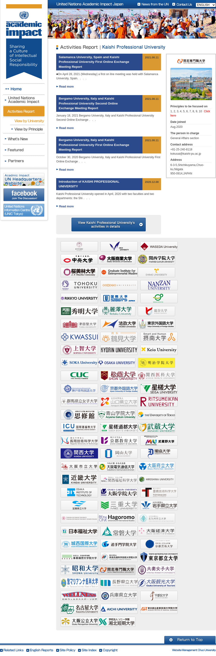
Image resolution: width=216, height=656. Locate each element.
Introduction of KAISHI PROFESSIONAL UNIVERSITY (89, 184)
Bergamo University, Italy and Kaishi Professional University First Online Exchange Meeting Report (94, 144)
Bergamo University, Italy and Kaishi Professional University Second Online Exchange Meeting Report (88, 103)
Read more (66, 86)
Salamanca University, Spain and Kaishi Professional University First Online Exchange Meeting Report (94, 61)
